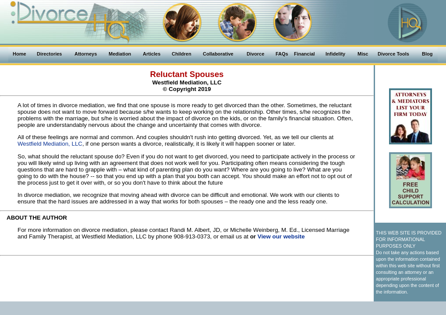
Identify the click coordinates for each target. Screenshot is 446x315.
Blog (427, 53)
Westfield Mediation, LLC (50, 143)
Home (19, 53)
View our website (281, 236)
